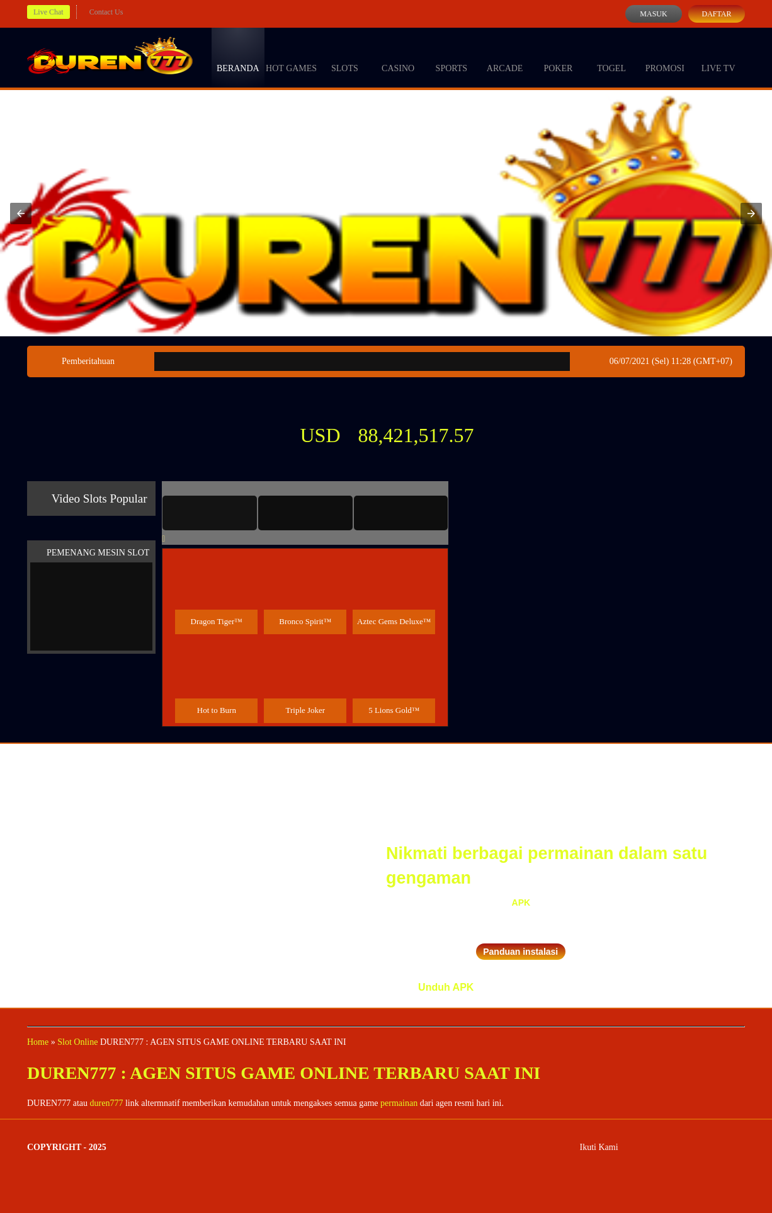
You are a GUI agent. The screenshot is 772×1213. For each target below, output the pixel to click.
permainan (398, 1103)
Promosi (664, 56)
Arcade (505, 56)
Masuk (653, 13)
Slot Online (77, 1042)
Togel (611, 56)
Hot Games (291, 56)
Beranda (238, 56)
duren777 (106, 1103)
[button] (20, 213)
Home (37, 1042)
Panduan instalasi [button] (520, 952)
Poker (557, 56)
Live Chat (48, 12)
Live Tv (718, 56)
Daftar (716, 13)
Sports (452, 56)
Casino (398, 56)
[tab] (209, 513)
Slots (344, 56)
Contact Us (106, 12)
